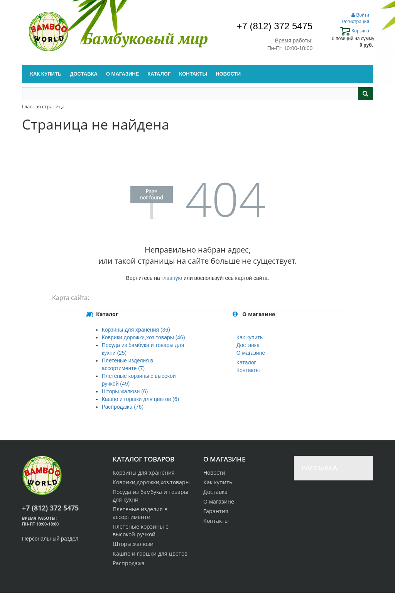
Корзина (354, 31)
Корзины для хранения (144, 472)
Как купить (249, 337)
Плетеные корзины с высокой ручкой (140, 530)
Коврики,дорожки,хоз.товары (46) (143, 337)
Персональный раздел (50, 539)
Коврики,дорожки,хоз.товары (151, 482)
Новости (214, 472)
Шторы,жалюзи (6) (125, 391)
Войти (360, 15)
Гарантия (215, 511)
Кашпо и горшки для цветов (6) (140, 399)
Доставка (248, 345)
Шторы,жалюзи (133, 544)
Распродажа (129, 563)
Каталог (246, 362)
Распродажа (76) (122, 407)
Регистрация (355, 21)
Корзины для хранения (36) (136, 330)
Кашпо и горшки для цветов (150, 553)
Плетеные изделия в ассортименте (140, 513)
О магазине (250, 353)
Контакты (248, 370)
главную (172, 278)
